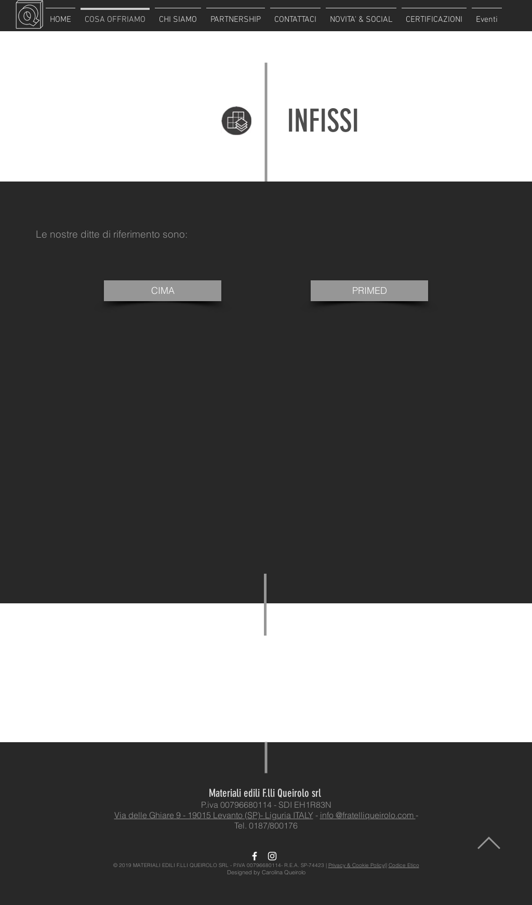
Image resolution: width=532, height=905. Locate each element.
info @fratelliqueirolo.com (368, 815)
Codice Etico (404, 865)
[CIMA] (162, 290)
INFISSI (323, 120)
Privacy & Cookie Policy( (357, 865)
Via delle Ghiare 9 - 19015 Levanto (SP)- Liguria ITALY (213, 815)
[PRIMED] (369, 290)
